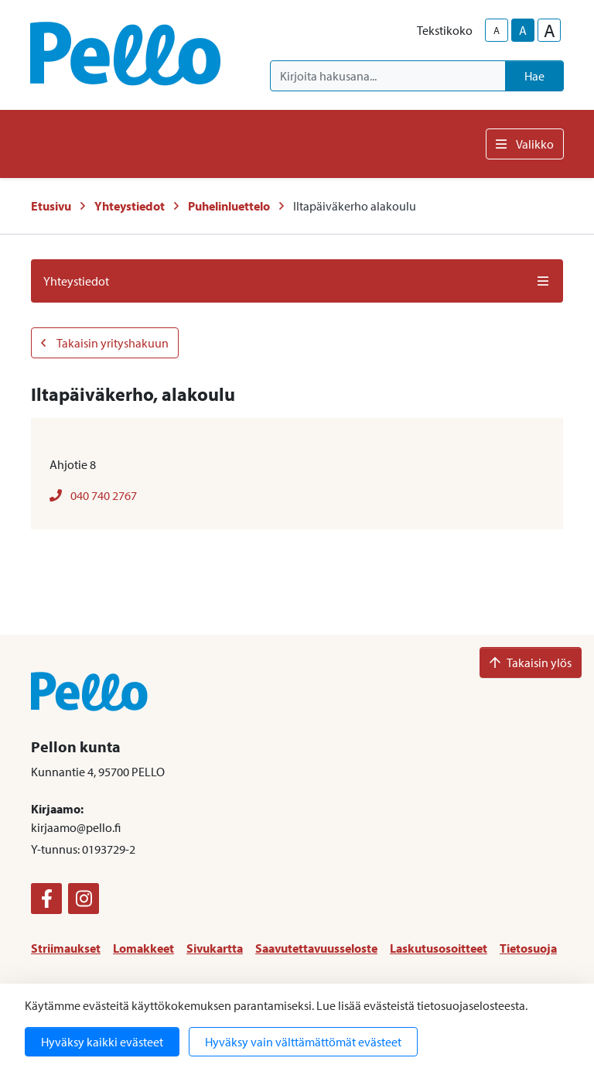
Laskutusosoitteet (438, 948)
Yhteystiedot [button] (297, 281)
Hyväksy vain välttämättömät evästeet (303, 1041)
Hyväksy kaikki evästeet (102, 1041)
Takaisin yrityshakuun (105, 343)
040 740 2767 (93, 495)
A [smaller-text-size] (496, 30)
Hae (534, 76)
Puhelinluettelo (229, 206)
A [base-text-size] (523, 30)
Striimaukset (66, 948)
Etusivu (51, 206)
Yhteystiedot (129, 206)
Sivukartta (214, 948)
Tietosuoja (528, 948)
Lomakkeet (143, 948)
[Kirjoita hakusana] (388, 75)
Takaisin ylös (531, 662)
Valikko (525, 144)
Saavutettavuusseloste (316, 948)
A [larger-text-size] (549, 30)
